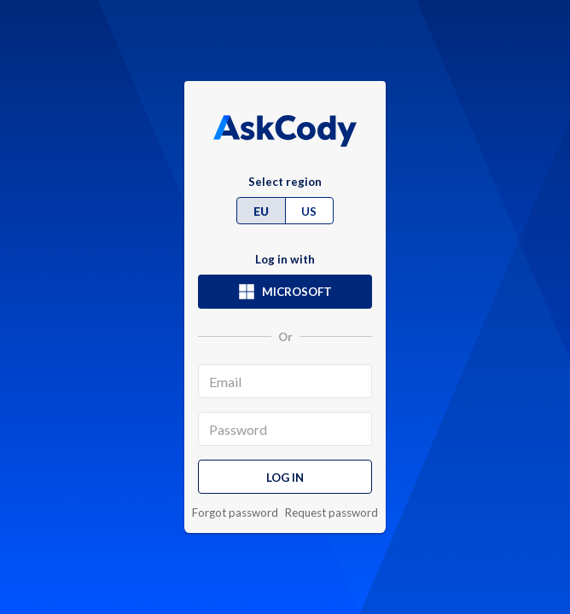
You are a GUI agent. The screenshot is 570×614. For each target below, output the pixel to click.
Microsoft (285, 291)
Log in (285, 477)
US (309, 211)
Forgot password (235, 512)
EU (261, 211)
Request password (331, 512)
